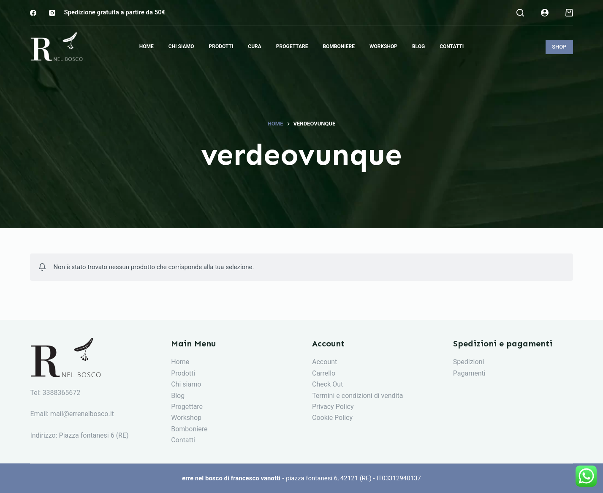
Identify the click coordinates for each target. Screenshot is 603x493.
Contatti (183, 440)
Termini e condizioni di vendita (357, 396)
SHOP (559, 47)
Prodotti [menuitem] (221, 46)
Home (180, 362)
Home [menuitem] (146, 46)
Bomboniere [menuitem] (339, 46)
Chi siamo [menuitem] (181, 46)
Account (324, 362)
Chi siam (184, 384)
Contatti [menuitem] (452, 46)
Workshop (186, 418)
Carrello (323, 373)
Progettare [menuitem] (292, 46)
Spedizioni (468, 362)
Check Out (327, 384)
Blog (178, 396)
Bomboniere (189, 429)
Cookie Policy (332, 418)
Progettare (187, 407)
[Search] (520, 12)
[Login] (545, 12)
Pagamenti (469, 373)
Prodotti (183, 373)
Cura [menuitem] (254, 46)
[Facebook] (33, 13)
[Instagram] (52, 13)
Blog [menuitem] (418, 46)
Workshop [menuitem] (383, 46)
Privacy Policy (333, 407)
